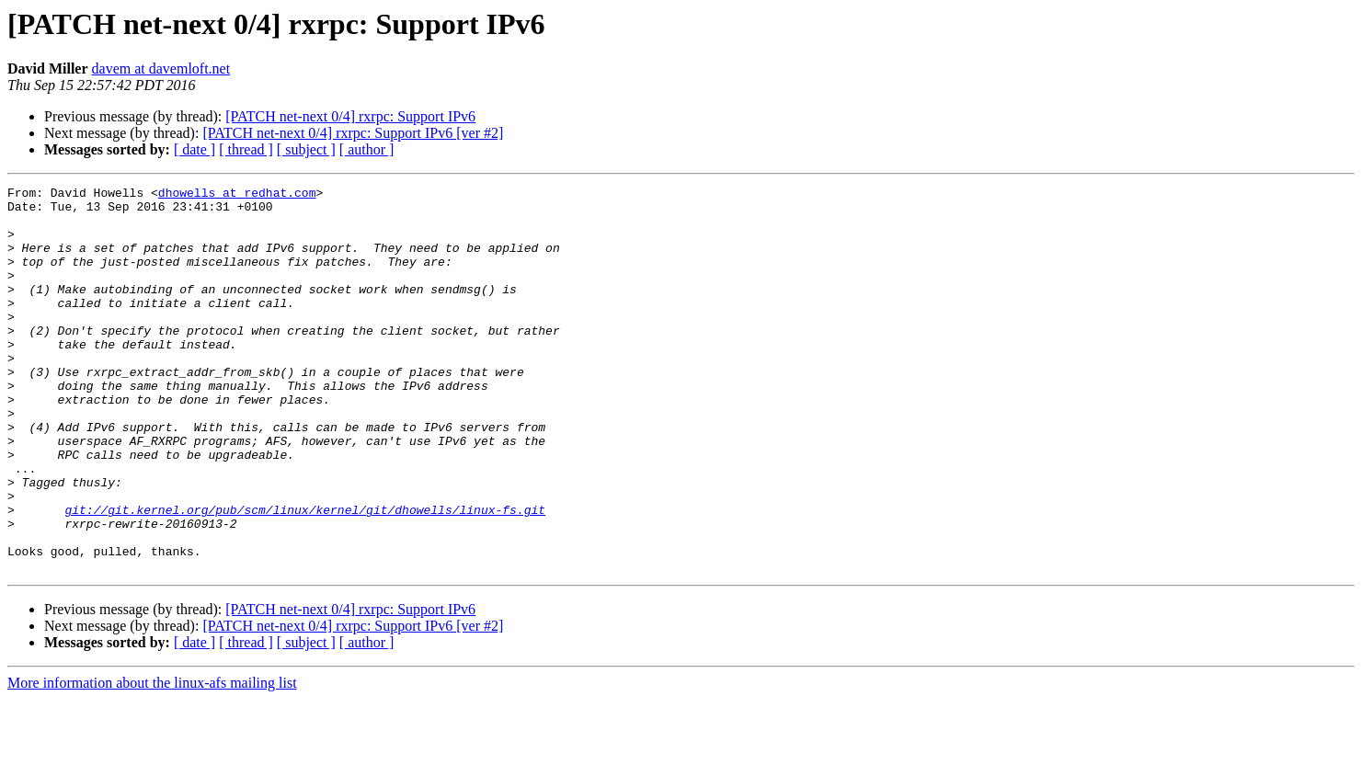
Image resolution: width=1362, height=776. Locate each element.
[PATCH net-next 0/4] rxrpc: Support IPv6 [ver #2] (352, 133)
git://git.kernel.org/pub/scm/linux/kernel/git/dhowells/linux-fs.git (304, 575)
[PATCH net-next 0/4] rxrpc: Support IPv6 (350, 116)
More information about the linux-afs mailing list (152, 760)
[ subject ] (306, 149)
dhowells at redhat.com (237, 195)
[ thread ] (246, 149)
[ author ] (367, 149)
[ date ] (194, 149)
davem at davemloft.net (161, 68)
